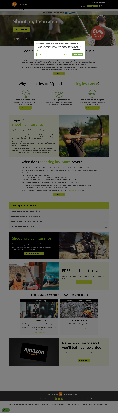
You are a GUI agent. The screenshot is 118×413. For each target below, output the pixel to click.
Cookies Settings (41, 54)
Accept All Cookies (77, 54)
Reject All (65, 54)
